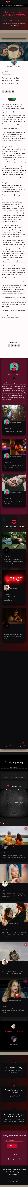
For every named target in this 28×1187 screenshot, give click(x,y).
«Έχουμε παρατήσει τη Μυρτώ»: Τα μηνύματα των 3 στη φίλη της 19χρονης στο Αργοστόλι (13, 895)
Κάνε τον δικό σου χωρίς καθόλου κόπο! (14, 1115)
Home (3, 23)
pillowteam (11, 884)
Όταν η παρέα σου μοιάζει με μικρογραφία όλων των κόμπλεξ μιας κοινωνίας (13, 561)
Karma (4, 1006)
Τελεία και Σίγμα (7, 74)
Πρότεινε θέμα (22, 1169)
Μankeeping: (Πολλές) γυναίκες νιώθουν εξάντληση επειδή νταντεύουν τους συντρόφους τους (14, 934)
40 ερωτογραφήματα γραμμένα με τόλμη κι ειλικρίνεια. (14, 1071)
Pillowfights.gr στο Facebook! (14, 777)
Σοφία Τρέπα (12, 847)
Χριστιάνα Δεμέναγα (13, 923)
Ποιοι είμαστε (13, 1172)
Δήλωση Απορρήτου (14, 1174)
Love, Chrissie (6, 929)
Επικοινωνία (15, 1169)
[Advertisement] (14, 697)
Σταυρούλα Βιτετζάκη (14, 66)
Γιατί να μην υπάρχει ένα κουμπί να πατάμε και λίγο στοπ (13, 466)
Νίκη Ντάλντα (13, 588)
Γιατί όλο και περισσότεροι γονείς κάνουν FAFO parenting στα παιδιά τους (14, 856)
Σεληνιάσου (6, 968)
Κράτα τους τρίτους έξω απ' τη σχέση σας (13, 502)
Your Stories (7, 556)
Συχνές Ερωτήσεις (6, 1169)
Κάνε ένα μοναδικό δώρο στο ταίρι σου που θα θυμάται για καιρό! (14, 1095)
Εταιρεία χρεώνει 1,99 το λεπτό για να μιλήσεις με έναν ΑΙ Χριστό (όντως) (14, 636)
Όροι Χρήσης (20, 1172)
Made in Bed (7, 632)
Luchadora (5, 853)
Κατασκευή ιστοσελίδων (18, 1180)
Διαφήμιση (6, 1172)
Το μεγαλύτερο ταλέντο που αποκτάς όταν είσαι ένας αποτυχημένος (12, 598)
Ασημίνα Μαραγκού (13, 962)
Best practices (7, 594)
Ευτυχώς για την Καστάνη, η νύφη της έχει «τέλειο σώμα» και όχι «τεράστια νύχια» (13, 1010)
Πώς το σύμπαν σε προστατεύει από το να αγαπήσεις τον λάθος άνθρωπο (13, 972)
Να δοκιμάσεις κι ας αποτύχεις (13, 431)
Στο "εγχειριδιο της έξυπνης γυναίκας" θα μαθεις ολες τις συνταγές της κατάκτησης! (14, 1120)
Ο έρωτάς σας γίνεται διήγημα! (14, 1091)
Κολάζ (4, 890)
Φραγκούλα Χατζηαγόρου (15, 1000)
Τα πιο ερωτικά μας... (14, 1068)
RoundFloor (15, 1181)
